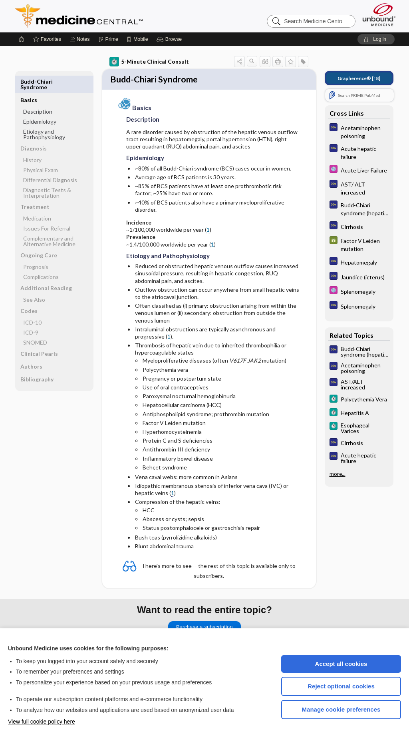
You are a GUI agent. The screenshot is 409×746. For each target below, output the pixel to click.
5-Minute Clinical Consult (149, 61)
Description (37, 93)
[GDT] (359, 244)
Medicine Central (114, 16)
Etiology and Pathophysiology (44, 116)
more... (337, 474)
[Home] (21, 39)
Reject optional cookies (341, 686)
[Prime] (108, 39)
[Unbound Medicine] (379, 14)
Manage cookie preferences (341, 709)
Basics (28, 81)
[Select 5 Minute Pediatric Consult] (359, 169)
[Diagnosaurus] (359, 131)
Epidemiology (39, 103)
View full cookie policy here (41, 721)
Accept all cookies (341, 663)
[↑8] (359, 78)
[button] (170, 39)
